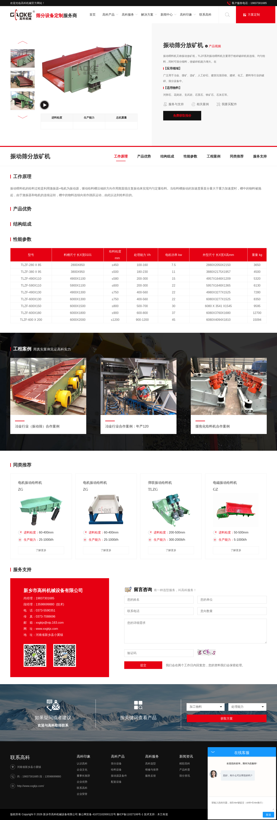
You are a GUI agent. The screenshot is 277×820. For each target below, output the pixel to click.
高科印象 (83, 756)
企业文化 (82, 769)
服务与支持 (173, 104)
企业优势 (82, 781)
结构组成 (167, 156)
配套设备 (116, 781)
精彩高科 (184, 763)
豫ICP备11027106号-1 (130, 814)
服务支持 (260, 156)
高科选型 (150, 763)
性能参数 (190, 156)
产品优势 (144, 156)
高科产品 (118, 756)
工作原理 (121, 156)
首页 (92, 14)
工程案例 (213, 156)
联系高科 (205, 14)
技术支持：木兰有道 (156, 814)
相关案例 (200, 104)
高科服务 (152, 756)
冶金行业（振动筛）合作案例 (37, 426)
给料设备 (116, 769)
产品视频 (215, 46)
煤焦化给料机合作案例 (212, 426)
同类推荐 (237, 156)
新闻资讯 (186, 756)
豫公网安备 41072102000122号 (97, 814)
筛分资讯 (184, 775)
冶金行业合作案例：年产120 (127, 426)
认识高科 (82, 763)
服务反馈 (150, 775)
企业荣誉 (82, 793)
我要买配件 (226, 104)
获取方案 (227, 718)
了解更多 (41, 550)
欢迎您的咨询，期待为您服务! (242, 763)
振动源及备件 (119, 775)
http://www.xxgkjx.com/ (30, 785)
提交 (143, 665)
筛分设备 (116, 763)
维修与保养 (151, 769)
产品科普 (184, 769)
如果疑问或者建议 (53, 717)
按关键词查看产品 (138, 717)
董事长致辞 (83, 775)
